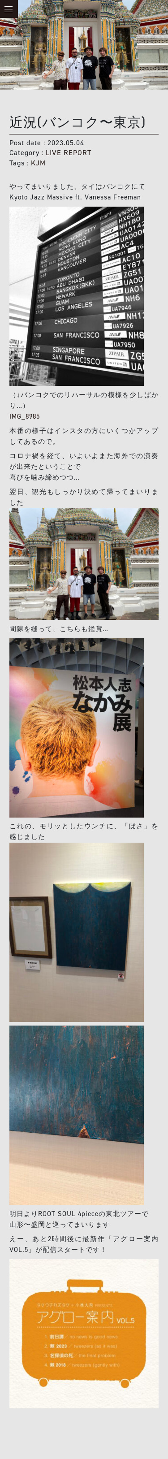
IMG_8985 (24, 416)
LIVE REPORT (68, 152)
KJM (38, 163)
